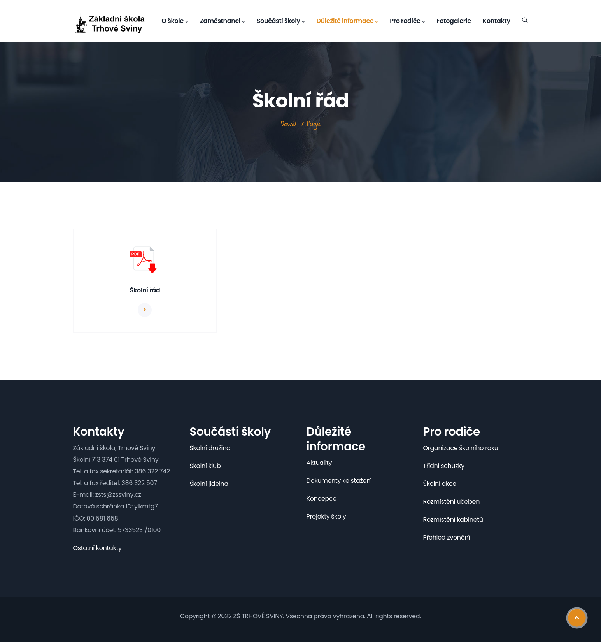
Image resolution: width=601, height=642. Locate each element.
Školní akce (439, 483)
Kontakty (496, 20)
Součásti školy (281, 21)
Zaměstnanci (222, 21)
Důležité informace (347, 21)
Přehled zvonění (446, 537)
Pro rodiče (407, 21)
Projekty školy (326, 516)
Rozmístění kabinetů (453, 519)
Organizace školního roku (460, 447)
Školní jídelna (209, 483)
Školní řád (145, 290)
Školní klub (205, 465)
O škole (174, 21)
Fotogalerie (453, 20)
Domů (288, 124)
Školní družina (210, 447)
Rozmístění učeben (451, 501)
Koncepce (322, 498)
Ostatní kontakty (97, 548)
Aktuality (319, 462)
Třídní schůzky (443, 465)
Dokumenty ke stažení (339, 480)
